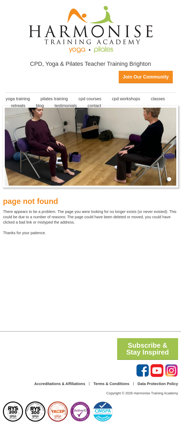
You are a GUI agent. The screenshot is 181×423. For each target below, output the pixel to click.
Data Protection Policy (158, 384)
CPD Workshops (126, 99)
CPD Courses (89, 99)
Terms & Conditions (111, 384)
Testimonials (66, 105)
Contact (94, 105)
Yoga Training (18, 99)
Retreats (18, 105)
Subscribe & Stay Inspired (147, 349)
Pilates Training (54, 99)
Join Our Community (146, 77)
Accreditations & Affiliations (59, 384)
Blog (40, 105)
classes (158, 99)
